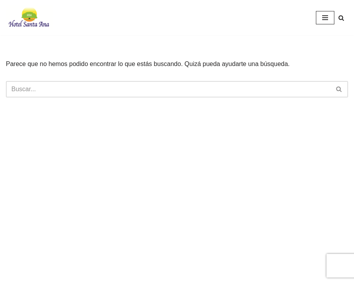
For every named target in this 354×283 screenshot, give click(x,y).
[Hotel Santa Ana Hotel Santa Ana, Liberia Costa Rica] (29, 18)
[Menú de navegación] (325, 17)
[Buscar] (341, 18)
